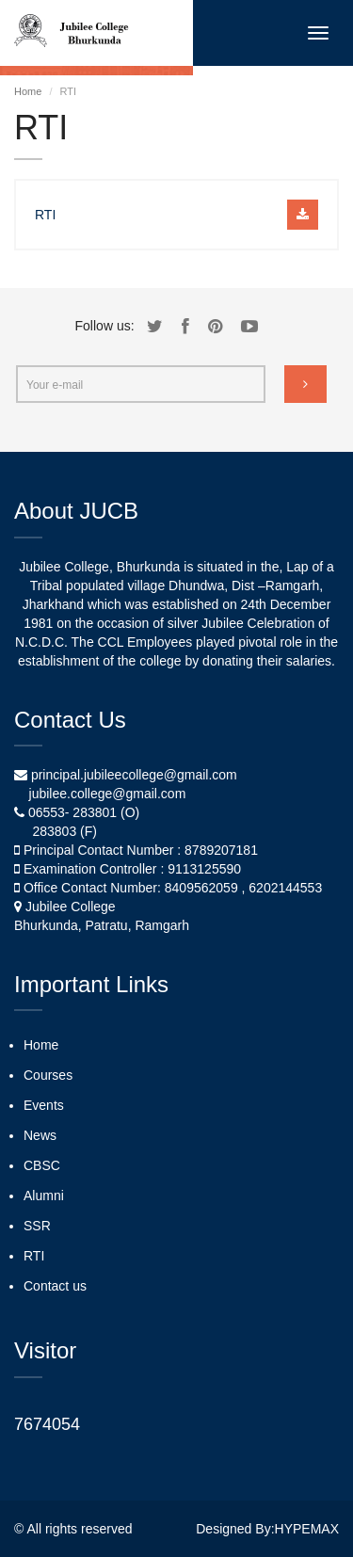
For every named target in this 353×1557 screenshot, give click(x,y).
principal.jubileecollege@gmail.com (134, 774)
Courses (48, 1075)
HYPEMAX (307, 1528)
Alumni (44, 1195)
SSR (37, 1225)
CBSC (42, 1165)
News (40, 1135)
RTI (34, 1255)
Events (44, 1105)
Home (27, 91)
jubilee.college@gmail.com (107, 793)
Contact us (55, 1285)
